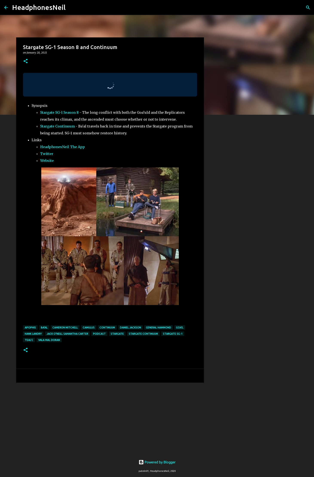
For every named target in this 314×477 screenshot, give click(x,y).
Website (47, 160)
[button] (25, 61)
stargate (117, 333)
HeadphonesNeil (39, 7)
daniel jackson (130, 327)
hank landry (33, 333)
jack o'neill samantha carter (67, 333)
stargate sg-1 (172, 333)
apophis (30, 327)
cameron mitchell (65, 327)
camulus (89, 327)
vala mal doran (49, 340)
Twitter (46, 154)
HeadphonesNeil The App (62, 147)
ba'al (44, 327)
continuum (107, 327)
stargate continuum (143, 333)
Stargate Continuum (57, 126)
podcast (99, 333)
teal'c (29, 340)
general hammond (158, 327)
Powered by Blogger (157, 462)
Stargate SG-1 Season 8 (59, 112)
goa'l (179, 327)
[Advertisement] (110, 419)
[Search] (71, 7)
